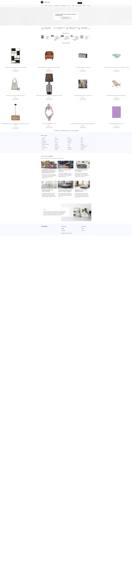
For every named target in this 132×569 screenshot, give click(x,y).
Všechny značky (63, 226)
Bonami (82, 137)
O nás (82, 228)
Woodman (82, 144)
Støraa (82, 139)
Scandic (82, 141)
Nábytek (46, 5)
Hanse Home (83, 147)
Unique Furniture (44, 147)
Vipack (43, 149)
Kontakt (83, 230)
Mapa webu (63, 230)
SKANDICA (56, 139)
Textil (69, 5)
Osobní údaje (84, 226)
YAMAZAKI (69, 147)
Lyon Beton (43, 137)
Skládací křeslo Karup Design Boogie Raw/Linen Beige (116, 95)
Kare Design (70, 139)
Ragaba (43, 139)
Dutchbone (69, 142)
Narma (69, 144)
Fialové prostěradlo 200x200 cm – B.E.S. (116, 123)
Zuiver (82, 142)
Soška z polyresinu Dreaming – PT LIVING (49, 123)
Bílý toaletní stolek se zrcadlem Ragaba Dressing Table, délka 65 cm (83, 123)
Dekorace (50, 5)
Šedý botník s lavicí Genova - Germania (83, 67)
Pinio (55, 141)
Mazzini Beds (44, 142)
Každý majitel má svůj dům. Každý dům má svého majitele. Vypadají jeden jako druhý (49, 171)
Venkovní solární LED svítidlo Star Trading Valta (83, 95)
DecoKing (56, 144)
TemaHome (56, 142)
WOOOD (56, 149)
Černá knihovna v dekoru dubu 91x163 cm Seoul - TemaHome (15, 67)
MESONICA (69, 141)
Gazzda (69, 137)
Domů (42, 5)
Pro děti (88, 5)
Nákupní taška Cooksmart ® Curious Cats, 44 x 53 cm (15, 95)
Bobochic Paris (57, 147)
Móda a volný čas (78, 5)
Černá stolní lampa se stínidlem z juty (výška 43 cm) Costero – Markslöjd (49, 95)
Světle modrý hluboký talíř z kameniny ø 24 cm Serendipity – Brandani (116, 67)
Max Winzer (69, 149)
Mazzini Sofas (44, 141)
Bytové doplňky (56, 5)
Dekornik (82, 149)
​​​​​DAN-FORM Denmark (45, 144)
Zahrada (72, 5)
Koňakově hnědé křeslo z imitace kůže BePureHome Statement (49, 67)
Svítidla (84, 5)
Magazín (62, 228)
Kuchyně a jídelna (63, 5)
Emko (56, 137)
